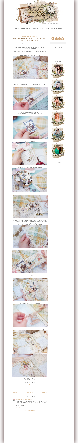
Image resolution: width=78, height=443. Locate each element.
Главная (17, 28)
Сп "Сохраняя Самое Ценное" (29, 36)
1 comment (35, 43)
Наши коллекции (37, 28)
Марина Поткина (35, 45)
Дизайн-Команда (58, 28)
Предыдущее (44, 392)
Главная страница (29, 392)
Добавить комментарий (30, 410)
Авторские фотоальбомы (21, 399)
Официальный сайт (26, 28)
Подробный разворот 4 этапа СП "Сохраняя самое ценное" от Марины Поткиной (29, 39)
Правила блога (39, 30)
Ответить (18, 407)
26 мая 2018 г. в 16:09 (31, 399)
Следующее (15, 392)
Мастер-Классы (48, 28)
